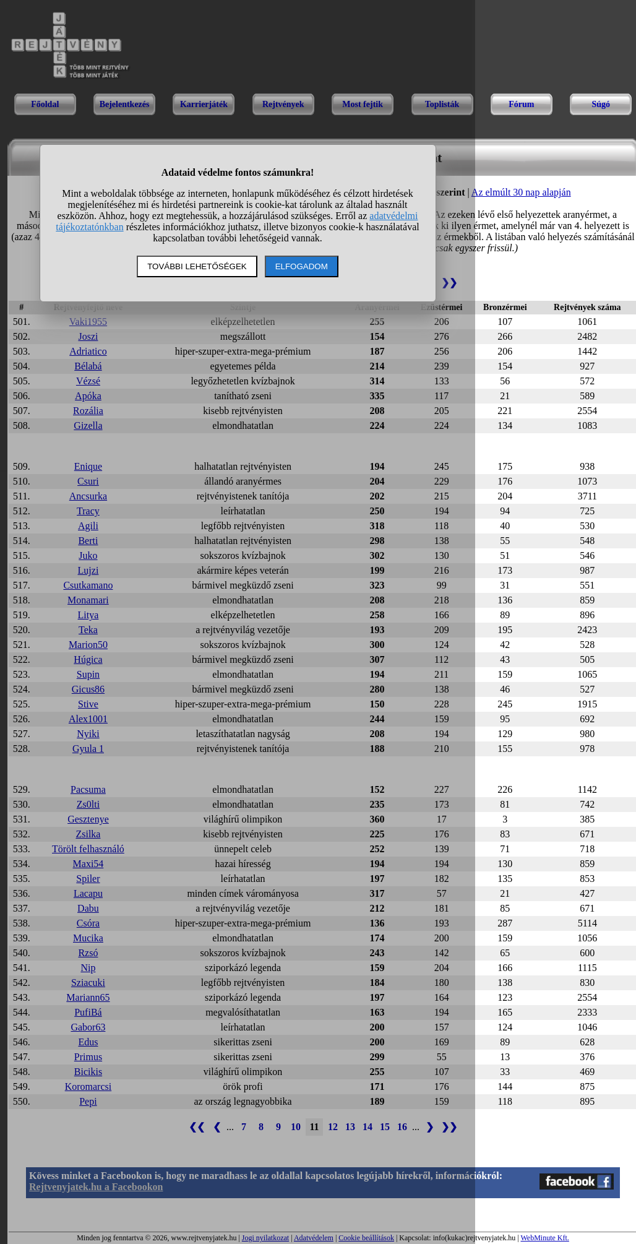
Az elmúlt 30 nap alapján (521, 192)
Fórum (521, 104)
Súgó (600, 104)
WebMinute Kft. (544, 1237)
